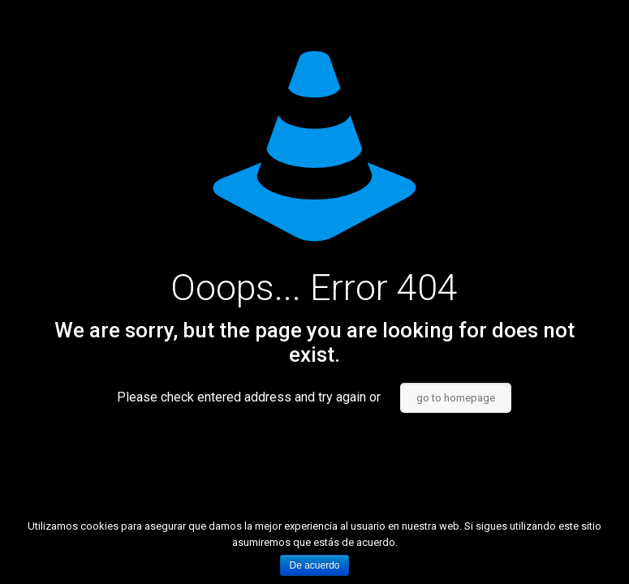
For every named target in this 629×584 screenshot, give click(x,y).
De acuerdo (314, 565)
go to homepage (455, 398)
